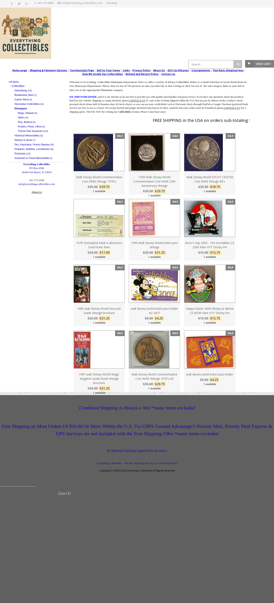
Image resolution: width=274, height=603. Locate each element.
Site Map (111, 3)
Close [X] (64, 493)
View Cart (263, 64)
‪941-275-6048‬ (45, 3)
